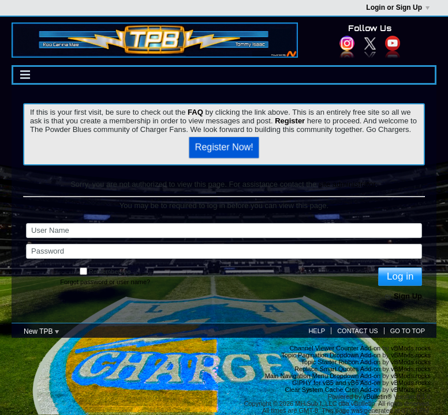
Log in (400, 276)
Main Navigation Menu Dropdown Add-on (323, 375)
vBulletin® (377, 396)
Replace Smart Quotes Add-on (337, 368)
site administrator (347, 184)
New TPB (41, 331)
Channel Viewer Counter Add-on (335, 348)
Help (316, 330)
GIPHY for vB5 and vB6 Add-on (336, 382)
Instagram (346, 43)
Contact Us (357, 330)
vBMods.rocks (411, 348)
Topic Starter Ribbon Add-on (341, 362)
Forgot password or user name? (105, 281)
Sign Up (408, 296)
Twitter (370, 43)
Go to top (407, 330)
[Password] (224, 251)
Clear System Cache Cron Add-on (333, 389)
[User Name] (224, 230)
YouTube (392, 43)
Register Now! (224, 147)
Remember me (105, 271)
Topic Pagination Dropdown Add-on (330, 355)
